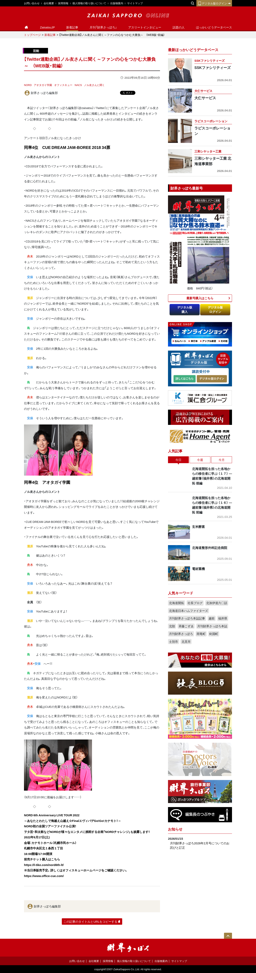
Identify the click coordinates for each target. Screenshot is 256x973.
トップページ (32, 35)
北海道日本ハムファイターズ (188, 610)
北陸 (172, 626)
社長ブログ (195, 603)
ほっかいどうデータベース (214, 27)
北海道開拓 (176, 603)
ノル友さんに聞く (94, 85)
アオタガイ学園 (43, 85)
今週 (200, 460)
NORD (28, 85)
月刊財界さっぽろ (181, 633)
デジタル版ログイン (214, 3)
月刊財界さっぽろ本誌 (212, 626)
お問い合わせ (32, 3)
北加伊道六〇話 (216, 603)
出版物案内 (116, 3)
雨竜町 (201, 633)
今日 (178, 460)
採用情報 (63, 3)
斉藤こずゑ (186, 626)
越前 (212, 618)
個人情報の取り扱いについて (89, 3)
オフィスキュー (63, 85)
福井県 (222, 618)
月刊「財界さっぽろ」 (103, 27)
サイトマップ (135, 3)
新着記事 (72, 27)
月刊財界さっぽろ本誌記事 (187, 618)
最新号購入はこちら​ (199, 298)
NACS (78, 85)
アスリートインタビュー (144, 27)
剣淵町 (213, 633)
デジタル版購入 (184, 309)
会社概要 (49, 3)
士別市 (173, 641)
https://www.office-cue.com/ (44, 876)
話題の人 (179, 27)
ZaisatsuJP (47, 27)
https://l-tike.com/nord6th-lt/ (44, 865)
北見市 (186, 641)
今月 (222, 460)
